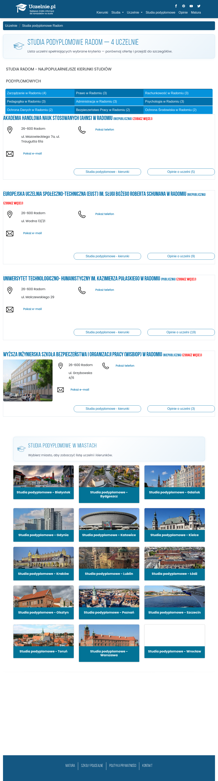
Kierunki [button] (102, 12)
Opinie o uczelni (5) (181, 171)
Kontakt (147, 766)
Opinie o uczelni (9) (181, 256)
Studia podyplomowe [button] (160, 12)
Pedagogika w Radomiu (26, 101)
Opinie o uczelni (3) (181, 408)
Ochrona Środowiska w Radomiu (170, 110)
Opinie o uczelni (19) (181, 332)
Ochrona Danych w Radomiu (30, 110)
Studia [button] (116, 12)
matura (70, 766)
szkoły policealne (92, 766)
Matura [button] (196, 12)
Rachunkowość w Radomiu (166, 93)
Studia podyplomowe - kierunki (107, 171)
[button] (43, 482)
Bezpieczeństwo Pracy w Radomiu (103, 110)
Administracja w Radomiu (96, 101)
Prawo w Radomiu (91, 93)
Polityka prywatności (122, 766)
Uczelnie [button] (133, 12)
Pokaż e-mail (32, 153)
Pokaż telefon (104, 130)
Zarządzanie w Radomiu (26, 93)
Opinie (183, 12)
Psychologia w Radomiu (164, 101)
